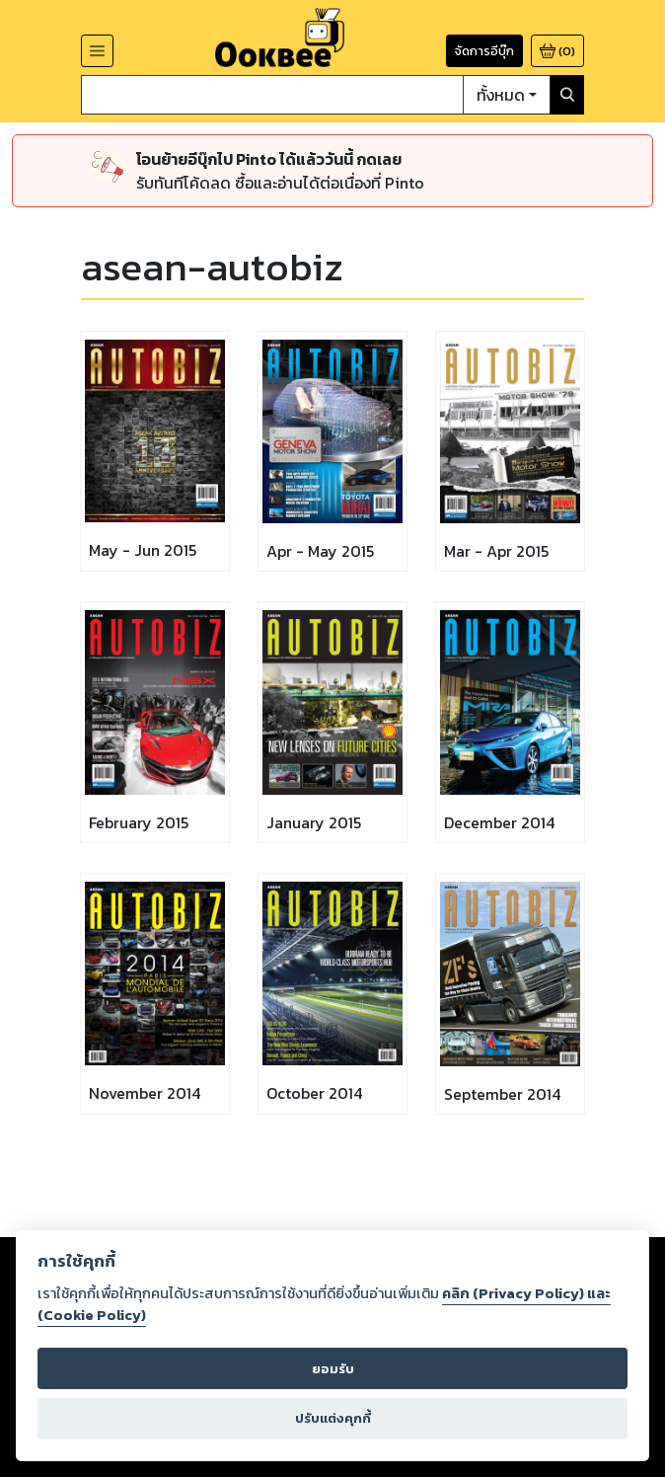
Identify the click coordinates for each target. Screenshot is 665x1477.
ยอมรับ (333, 1369)
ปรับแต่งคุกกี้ (333, 1418)
